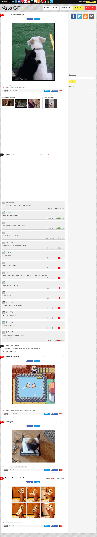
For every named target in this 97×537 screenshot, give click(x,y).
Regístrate (82, 1)
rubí (30, 410)
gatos (12, 466)
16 (2, 422)
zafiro (21, 410)
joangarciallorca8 (11, 331)
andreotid (10, 222)
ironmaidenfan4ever (52, 356)
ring (26, 466)
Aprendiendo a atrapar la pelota (15, 478)
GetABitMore (10, 311)
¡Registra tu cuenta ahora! (9, 351)
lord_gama (10, 212)
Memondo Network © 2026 (88, 92)
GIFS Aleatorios (66, 7)
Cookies (87, 90)
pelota (15, 522)
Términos (77, 90)
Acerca (72, 90)
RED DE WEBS (4, 1)
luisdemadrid (11, 202)
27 (2, 356)
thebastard (53, 15)
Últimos (46, 7)
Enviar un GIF (78, 7)
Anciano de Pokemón (12, 356)
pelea (22, 466)
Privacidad (82, 90)
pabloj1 (9, 252)
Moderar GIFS (90, 7)
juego (34, 410)
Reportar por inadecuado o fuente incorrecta (55, 92)
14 (2, 15)
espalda (16, 87)
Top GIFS (55, 7)
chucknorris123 (11, 301)
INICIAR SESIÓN (91, 1)
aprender (20, 522)
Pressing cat (9, 422)
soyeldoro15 (53, 478)
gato (23, 87)
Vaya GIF (71, 86)
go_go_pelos (10, 321)
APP (94, 90)
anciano (12, 410)
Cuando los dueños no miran (14, 15)
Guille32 (10, 232)
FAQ (91, 90)
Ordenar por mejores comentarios (55, 154)
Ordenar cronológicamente (39, 154)
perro (20, 87)
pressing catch (17, 466)
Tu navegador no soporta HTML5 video (33, 52)
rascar (12, 87)
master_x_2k (11, 242)
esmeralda (26, 410)
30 (2, 478)
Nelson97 (11, 291)
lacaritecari (10, 262)
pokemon (17, 410)
